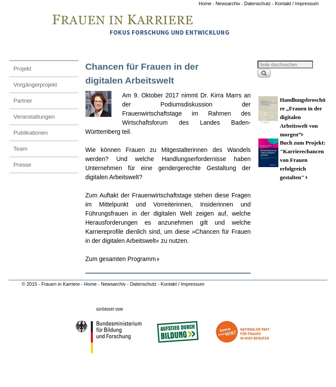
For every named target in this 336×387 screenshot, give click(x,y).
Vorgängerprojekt (35, 84)
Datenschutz (144, 284)
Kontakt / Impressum (297, 3)
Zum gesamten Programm (120, 258)
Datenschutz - (259, 3)
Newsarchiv (227, 3)
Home (205, 3)
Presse (22, 164)
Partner (22, 100)
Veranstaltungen (34, 116)
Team (20, 148)
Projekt (22, 68)
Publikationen (30, 132)
